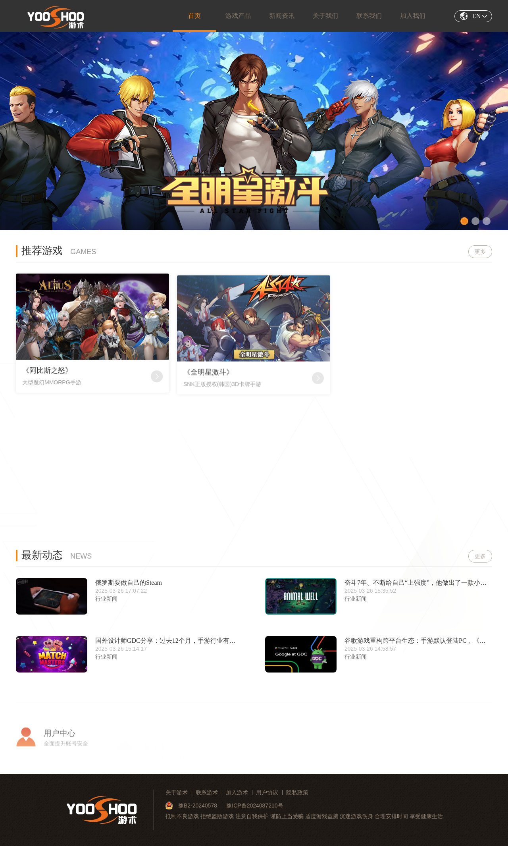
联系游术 (207, 792)
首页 (194, 15)
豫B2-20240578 (192, 805)
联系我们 (369, 15)
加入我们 (412, 15)
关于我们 (325, 15)
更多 (480, 252)
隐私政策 (297, 792)
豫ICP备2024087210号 (254, 805)
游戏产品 (238, 15)
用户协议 (267, 792)
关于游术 (176, 792)
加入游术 (237, 792)
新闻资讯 (281, 15)
